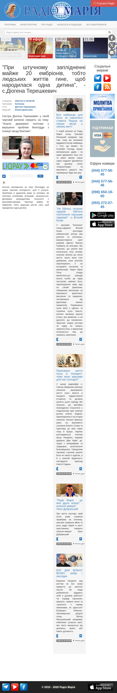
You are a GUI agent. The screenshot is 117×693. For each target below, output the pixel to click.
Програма (10, 24)
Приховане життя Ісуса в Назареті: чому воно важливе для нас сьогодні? (69, 375)
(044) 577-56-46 (102, 183)
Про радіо (47, 24)
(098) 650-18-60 (102, 194)
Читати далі (79, 182)
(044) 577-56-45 (102, 172)
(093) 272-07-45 (102, 205)
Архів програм (28, 24)
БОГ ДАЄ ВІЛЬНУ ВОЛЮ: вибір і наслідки (69, 573)
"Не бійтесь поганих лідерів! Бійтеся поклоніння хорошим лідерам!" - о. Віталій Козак (69, 214)
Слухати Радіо (103, 3)
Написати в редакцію (69, 24)
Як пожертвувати (96, 24)
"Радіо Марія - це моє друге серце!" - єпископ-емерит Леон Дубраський (69, 505)
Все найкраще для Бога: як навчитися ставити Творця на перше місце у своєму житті (69, 120)
